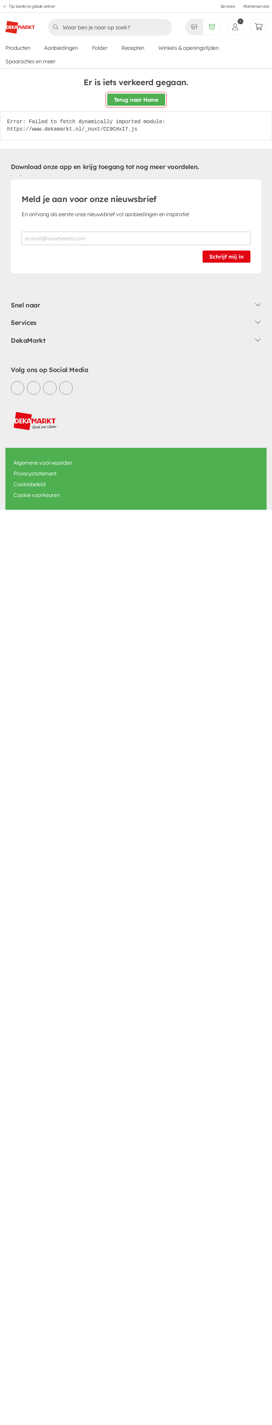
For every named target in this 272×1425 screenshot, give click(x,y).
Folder (100, 47)
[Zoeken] (108, 27)
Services (227, 6)
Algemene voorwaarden (42, 462)
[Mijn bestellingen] (258, 27)
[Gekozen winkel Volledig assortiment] (194, 27)
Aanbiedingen (61, 47)
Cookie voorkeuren (36, 495)
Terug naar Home (136, 99)
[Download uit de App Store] (19, 175)
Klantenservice (256, 6)
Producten (17, 47)
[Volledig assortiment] (212, 27)
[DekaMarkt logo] (20, 24)
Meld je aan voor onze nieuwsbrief (89, 199)
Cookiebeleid (29, 484)
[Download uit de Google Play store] (13, 175)
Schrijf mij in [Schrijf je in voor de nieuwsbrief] (226, 256)
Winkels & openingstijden (188, 47)
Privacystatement (35, 473)
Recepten (132, 47)
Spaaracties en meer (30, 61)
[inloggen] (236, 27)
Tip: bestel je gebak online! (32, 6)
